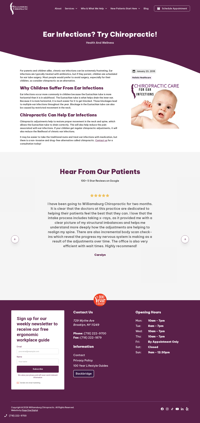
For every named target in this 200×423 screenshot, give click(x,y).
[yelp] (187, 409)
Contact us (101, 140)
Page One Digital (30, 410)
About (58, 8)
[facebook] (162, 409)
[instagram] (167, 409)
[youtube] (177, 409)
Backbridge (84, 373)
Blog (146, 8)
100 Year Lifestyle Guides (90, 365)
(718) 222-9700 (89, 333)
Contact (79, 355)
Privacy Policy (83, 360)
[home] (19, 8)
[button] (71, 8)
